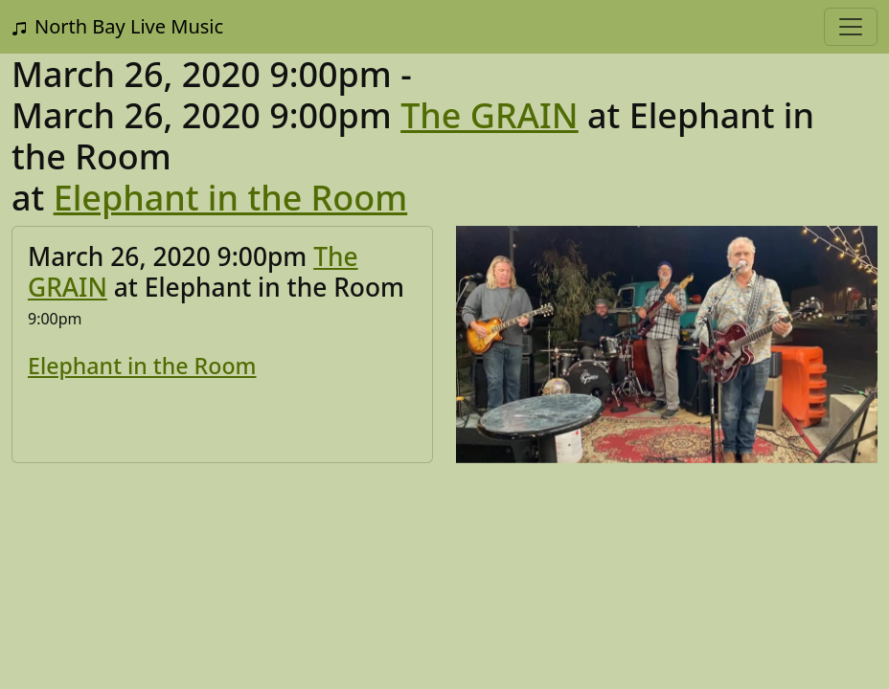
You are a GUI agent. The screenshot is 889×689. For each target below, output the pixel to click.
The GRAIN (489, 115)
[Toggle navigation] (851, 27)
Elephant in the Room (231, 197)
